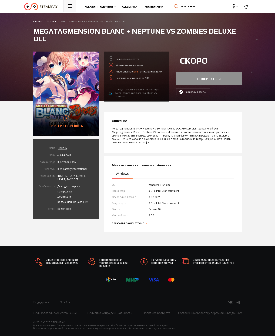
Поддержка (130, 6)
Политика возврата (156, 313)
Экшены (62, 148)
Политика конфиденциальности (109, 313)
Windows (122, 173)
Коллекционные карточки (72, 202)
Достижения (64, 196)
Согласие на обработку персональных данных (210, 313)
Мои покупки (156, 6)
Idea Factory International (72, 168)
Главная (37, 21)
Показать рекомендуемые (128, 223)
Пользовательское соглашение (55, 313)
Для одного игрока (68, 186)
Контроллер (64, 191)
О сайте (65, 302)
